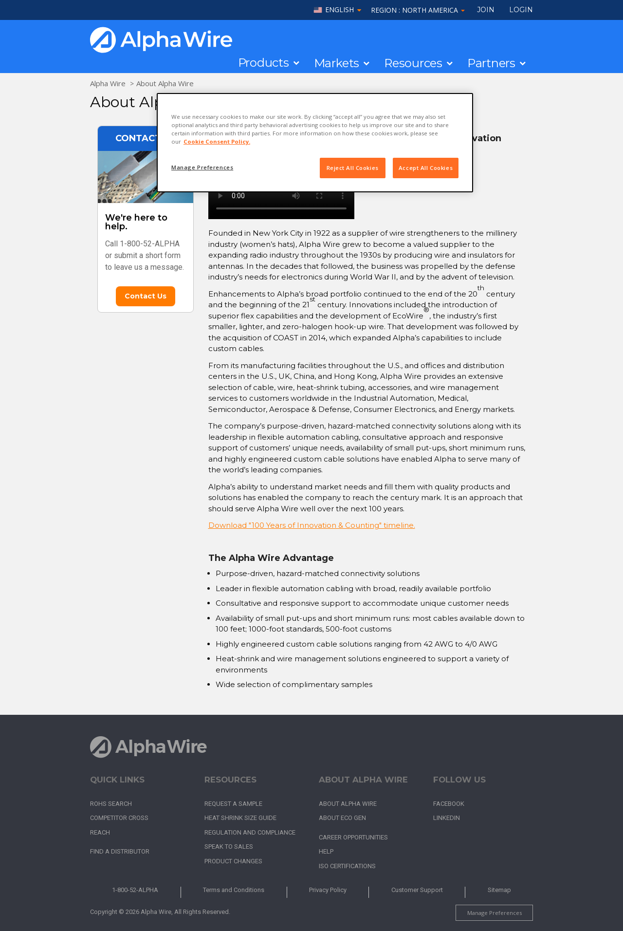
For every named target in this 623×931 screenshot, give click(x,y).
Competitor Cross (119, 817)
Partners (491, 63)
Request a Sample (233, 803)
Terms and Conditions (233, 890)
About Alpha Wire (165, 83)
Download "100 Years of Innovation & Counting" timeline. (311, 525)
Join (486, 9)
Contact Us (145, 296)
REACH (100, 832)
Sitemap (499, 890)
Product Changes (233, 861)
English (339, 10)
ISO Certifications (347, 866)
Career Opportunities (353, 837)
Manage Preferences (494, 912)
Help (326, 851)
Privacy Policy (328, 890)
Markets (336, 63)
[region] (315, 142)
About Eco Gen (342, 817)
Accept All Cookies (426, 167)
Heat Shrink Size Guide (240, 817)
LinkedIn (446, 817)
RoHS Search (111, 803)
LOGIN (521, 9)
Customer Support (417, 890)
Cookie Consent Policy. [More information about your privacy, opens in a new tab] (216, 141)
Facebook (448, 803)
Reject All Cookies (353, 167)
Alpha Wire (108, 83)
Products (263, 63)
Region (418, 10)
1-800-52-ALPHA (135, 890)
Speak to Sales (228, 846)
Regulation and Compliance (249, 832)
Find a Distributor (119, 851)
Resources (413, 63)
